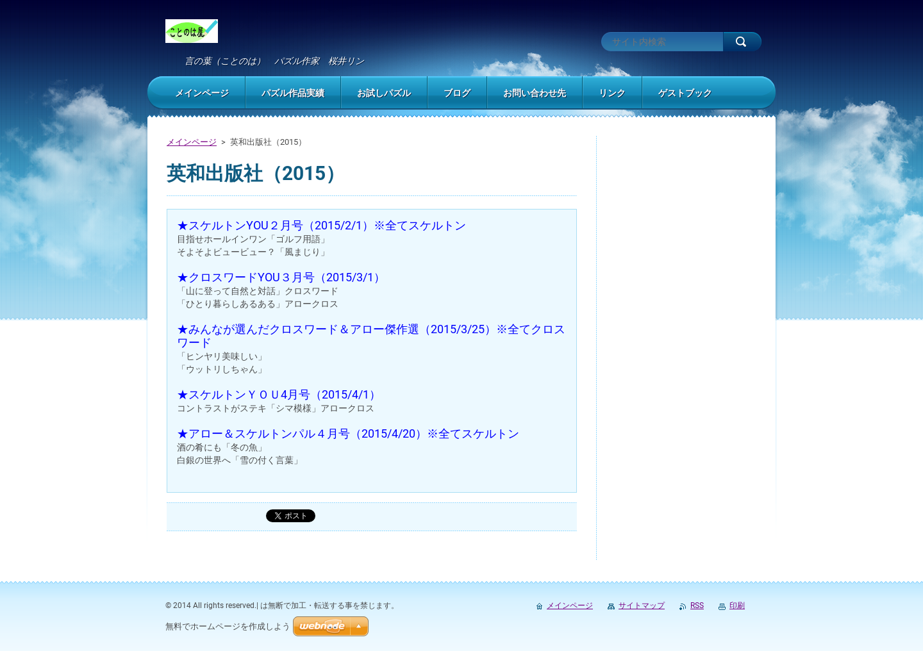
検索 (742, 41)
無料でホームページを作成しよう (227, 626)
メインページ (192, 142)
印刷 (737, 605)
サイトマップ (642, 605)
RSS (697, 605)
